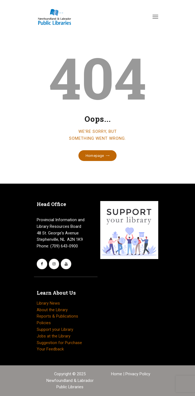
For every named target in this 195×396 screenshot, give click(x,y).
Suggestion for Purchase (59, 342)
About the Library (52, 309)
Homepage (95, 156)
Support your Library (55, 329)
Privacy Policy (137, 373)
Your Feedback (50, 349)
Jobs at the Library (53, 336)
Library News (48, 303)
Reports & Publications (57, 316)
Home (117, 373)
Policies (44, 322)
